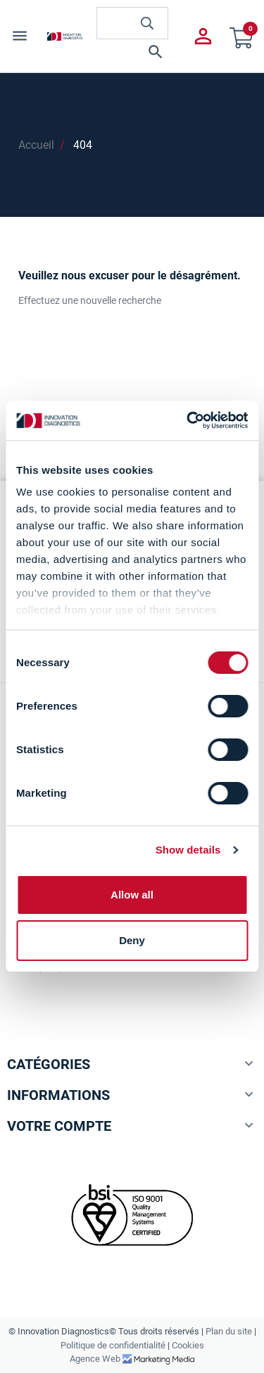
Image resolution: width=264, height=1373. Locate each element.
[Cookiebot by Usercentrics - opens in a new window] (188, 420)
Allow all (132, 895)
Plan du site (229, 1331)
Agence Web (96, 1358)
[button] (132, 52)
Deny (132, 940)
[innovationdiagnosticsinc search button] (147, 23)
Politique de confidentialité (113, 1345)
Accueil (36, 145)
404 (82, 145)
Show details (188, 850)
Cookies (188, 1345)
